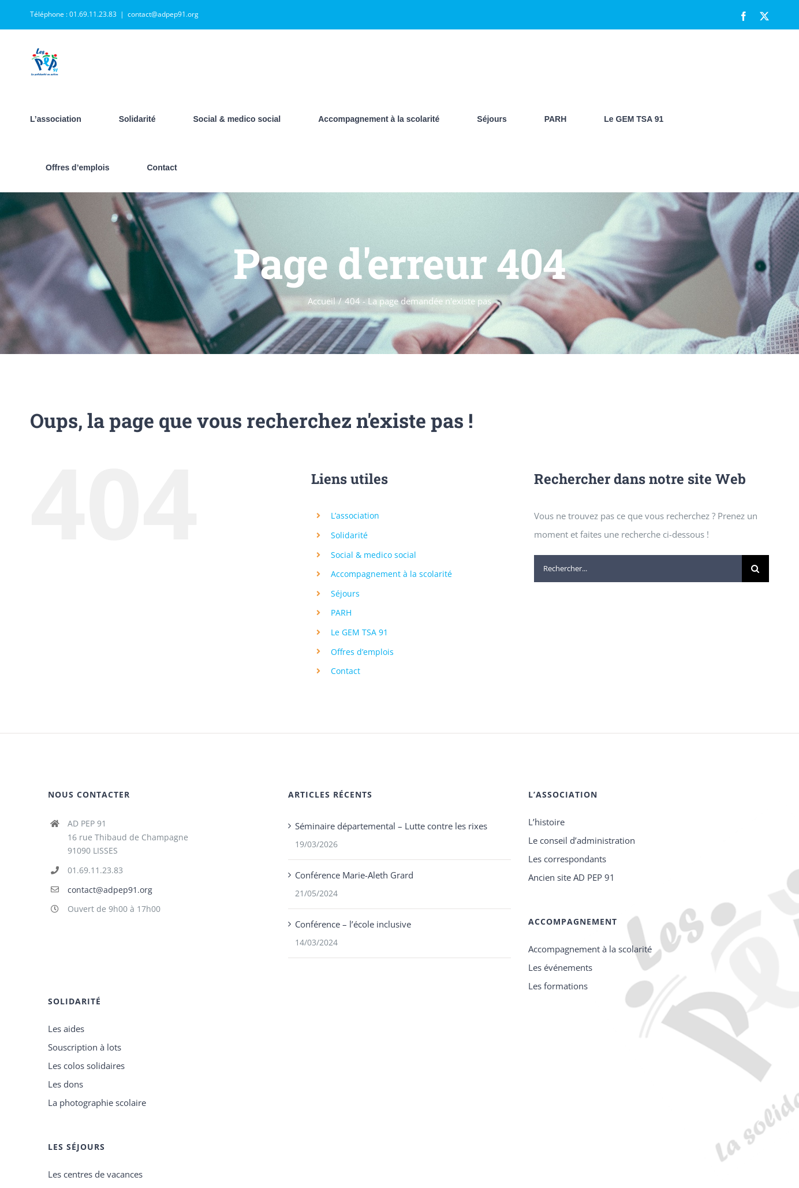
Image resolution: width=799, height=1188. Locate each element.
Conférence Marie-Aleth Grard (354, 875)
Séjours (345, 593)
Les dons (65, 1084)
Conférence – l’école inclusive (353, 924)
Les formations (558, 986)
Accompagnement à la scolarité (391, 573)
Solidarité (349, 535)
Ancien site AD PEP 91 (571, 877)
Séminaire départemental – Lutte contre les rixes (391, 826)
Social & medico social (373, 554)
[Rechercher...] (638, 568)
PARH (341, 612)
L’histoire (546, 822)
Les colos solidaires (86, 1065)
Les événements (560, 967)
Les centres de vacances (95, 1174)
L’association (355, 515)
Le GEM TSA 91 (359, 632)
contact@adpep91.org (163, 14)
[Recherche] (755, 568)
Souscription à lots (84, 1047)
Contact (345, 670)
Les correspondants (567, 859)
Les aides (66, 1028)
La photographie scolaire (97, 1102)
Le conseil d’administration (581, 840)
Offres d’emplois (362, 651)
